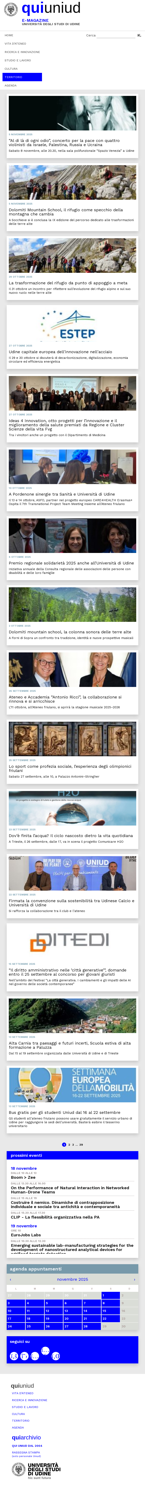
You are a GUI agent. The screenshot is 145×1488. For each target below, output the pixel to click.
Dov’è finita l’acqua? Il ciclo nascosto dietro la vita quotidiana (71, 835)
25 (29, 1326)
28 (86, 1326)
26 (48, 1326)
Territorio (13, 77)
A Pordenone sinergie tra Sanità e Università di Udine (62, 494)
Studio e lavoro (18, 60)
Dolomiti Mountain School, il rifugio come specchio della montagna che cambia (66, 211)
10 (9, 1311)
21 (85, 1319)
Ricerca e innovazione (22, 52)
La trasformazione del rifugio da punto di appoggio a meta (68, 282)
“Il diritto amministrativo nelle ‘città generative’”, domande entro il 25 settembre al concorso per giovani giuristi (67, 972)
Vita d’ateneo (15, 43)
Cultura (11, 68)
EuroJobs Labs (26, 1234)
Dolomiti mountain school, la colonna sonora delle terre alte (70, 631)
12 (47, 1311)
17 (9, 1319)
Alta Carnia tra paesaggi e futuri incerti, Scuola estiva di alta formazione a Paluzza (70, 1045)
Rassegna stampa (26, 1454)
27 (67, 1326)
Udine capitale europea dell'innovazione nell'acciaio (60, 351)
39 (81, 1144)
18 (28, 1319)
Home (9, 35)
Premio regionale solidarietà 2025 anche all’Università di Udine (71, 563)
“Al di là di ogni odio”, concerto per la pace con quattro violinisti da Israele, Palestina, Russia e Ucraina (64, 142)
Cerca (91, 35)
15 (104, 1311)
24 (10, 1326)
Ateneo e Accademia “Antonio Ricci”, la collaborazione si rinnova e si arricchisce (65, 699)
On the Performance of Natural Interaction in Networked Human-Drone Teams (70, 1189)
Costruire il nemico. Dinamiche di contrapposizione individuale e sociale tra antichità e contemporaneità (65, 1204)
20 (67, 1319)
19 (47, 1319)
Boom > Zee (23, 1177)
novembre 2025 (72, 1279)
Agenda (11, 85)
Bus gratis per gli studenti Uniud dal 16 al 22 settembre (64, 1112)
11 (28, 1311)
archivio (26, 1437)
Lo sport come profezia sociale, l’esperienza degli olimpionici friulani (70, 768)
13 (66, 1311)
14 (85, 1311)
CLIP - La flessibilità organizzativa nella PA (55, 1217)
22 (104, 1319)
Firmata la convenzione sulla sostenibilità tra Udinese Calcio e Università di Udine (71, 902)
